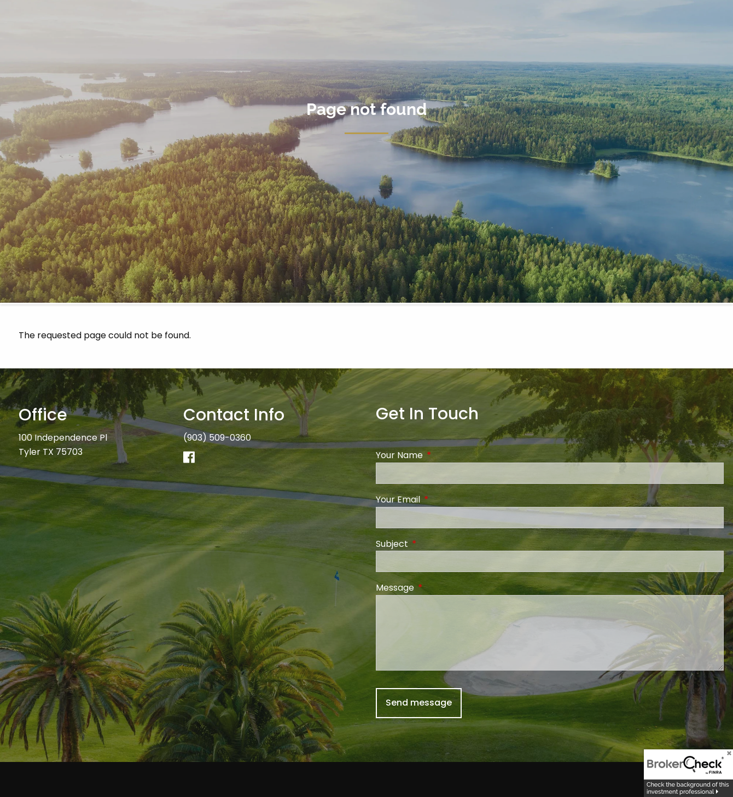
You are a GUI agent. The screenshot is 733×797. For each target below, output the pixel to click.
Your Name (443, 455)
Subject (436, 544)
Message (439, 587)
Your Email (442, 499)
